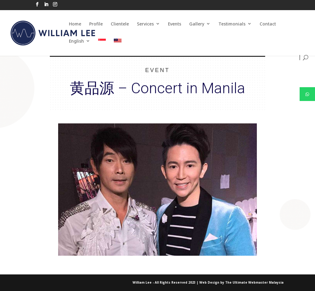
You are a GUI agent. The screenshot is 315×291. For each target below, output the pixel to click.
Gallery (196, 24)
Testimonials (231, 24)
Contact (268, 24)
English (76, 41)
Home (75, 24)
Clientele (120, 24)
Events (174, 24)
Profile (96, 24)
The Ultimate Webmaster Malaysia (254, 282)
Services (145, 24)
